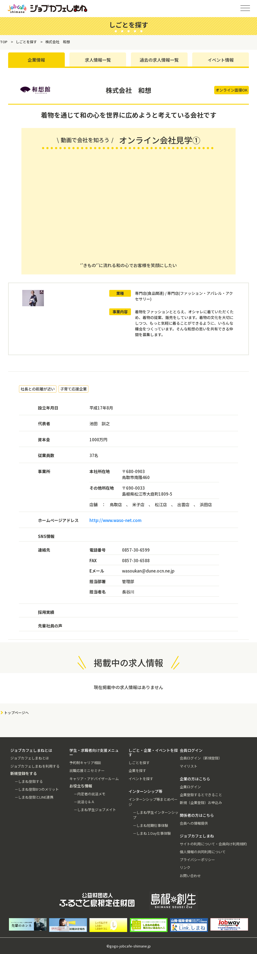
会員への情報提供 (194, 823)
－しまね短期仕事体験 (150, 825)
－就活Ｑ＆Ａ (84, 801)
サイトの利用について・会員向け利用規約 (213, 843)
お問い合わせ (190, 875)
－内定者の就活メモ (89, 793)
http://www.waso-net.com (115, 520)
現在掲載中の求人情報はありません (128, 687)
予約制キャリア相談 (85, 762)
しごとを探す (139, 762)
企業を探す (137, 770)
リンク (185, 867)
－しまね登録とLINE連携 (34, 797)
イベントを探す (140, 778)
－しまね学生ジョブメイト (95, 809)
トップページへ (16, 712)
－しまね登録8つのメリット (37, 789)
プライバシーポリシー (197, 859)
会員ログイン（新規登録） (201, 758)
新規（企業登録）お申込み (201, 802)
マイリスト (188, 766)
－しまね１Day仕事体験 (152, 833)
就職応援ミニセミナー (87, 770)
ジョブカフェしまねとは (29, 758)
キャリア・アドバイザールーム (94, 778)
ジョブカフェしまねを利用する (35, 766)
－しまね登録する (29, 781)
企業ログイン (190, 786)
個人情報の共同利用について (203, 851)
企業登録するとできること (201, 794)
